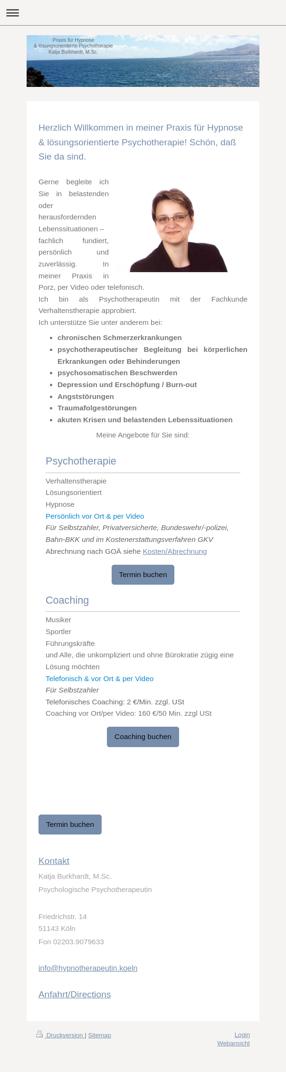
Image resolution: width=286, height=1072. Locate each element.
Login (242, 1034)
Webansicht (233, 1043)
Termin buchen (143, 574)
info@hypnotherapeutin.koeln (87, 968)
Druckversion (60, 1035)
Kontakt (53, 861)
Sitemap (99, 1035)
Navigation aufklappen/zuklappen (143, 12)
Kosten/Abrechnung (175, 551)
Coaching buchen (143, 736)
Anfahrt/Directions (74, 994)
